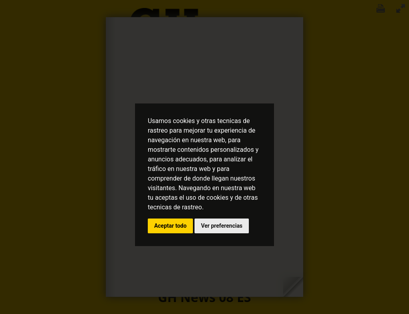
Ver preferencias (221, 226)
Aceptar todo (170, 226)
